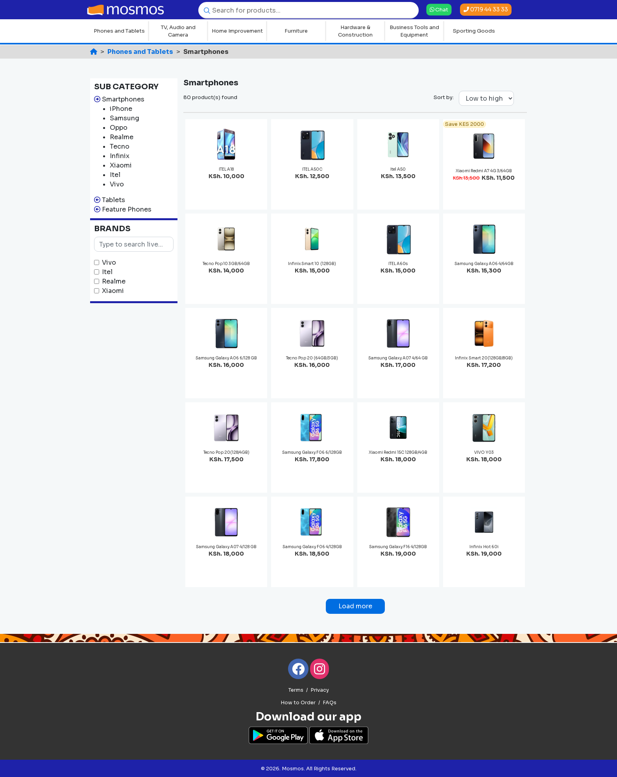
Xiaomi (113, 291)
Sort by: (444, 97)
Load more (355, 606)
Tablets (113, 200)
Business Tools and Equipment (414, 31)
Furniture (296, 31)
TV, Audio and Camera (178, 31)
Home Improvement (237, 31)
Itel (107, 272)
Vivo (109, 262)
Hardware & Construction (355, 31)
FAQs (329, 703)
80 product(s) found (210, 97)
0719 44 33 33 (486, 9)
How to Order (298, 703)
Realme (114, 281)
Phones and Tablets (119, 31)
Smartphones (123, 99)
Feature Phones (126, 209)
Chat (439, 9)
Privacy (319, 690)
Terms (295, 690)
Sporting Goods (474, 31)
